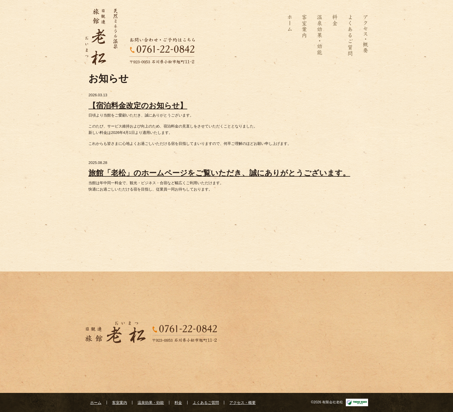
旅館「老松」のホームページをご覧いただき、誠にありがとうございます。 (219, 173)
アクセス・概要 (363, 35)
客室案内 (304, 35)
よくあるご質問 (350, 35)
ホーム (292, 35)
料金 (335, 35)
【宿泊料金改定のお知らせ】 (137, 105)
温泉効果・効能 (319, 35)
